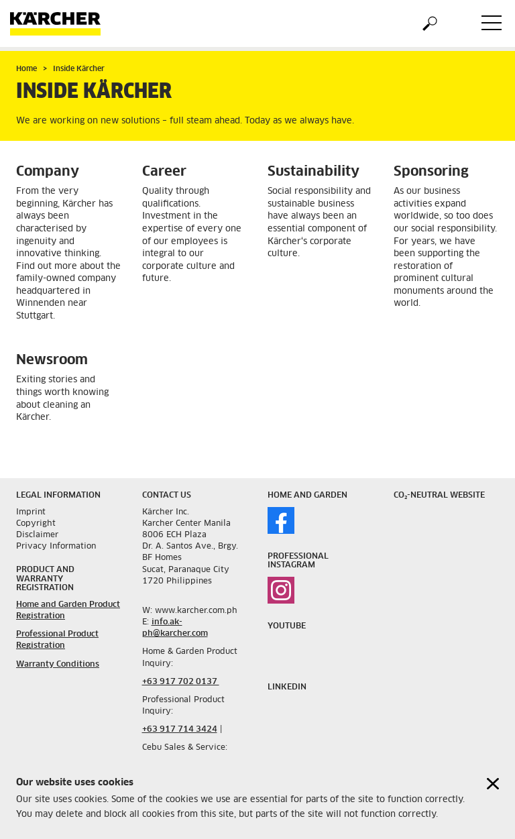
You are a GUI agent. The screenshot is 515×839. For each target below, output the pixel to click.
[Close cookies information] (493, 786)
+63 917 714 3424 (179, 730)
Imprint (31, 512)
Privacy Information (56, 547)
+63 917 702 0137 (180, 682)
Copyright (36, 524)
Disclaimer (37, 535)
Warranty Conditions (57, 665)
